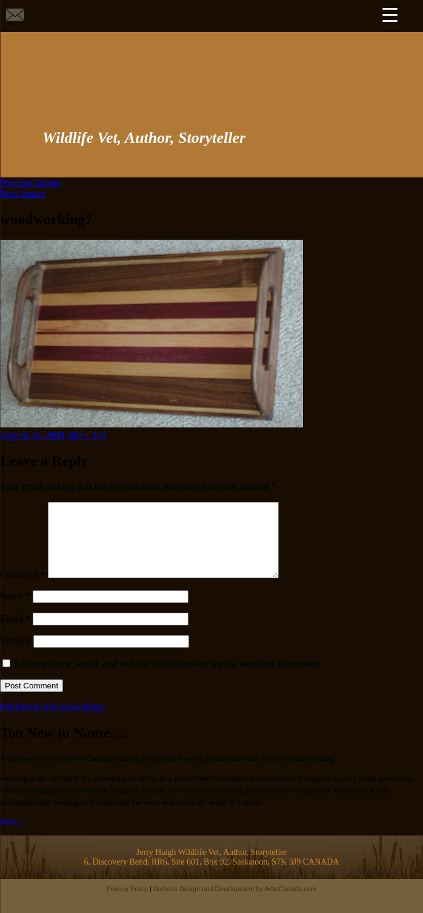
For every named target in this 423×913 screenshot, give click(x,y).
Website (15, 655)
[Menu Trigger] (390, 14)
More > (12, 835)
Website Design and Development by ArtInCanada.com (234, 903)
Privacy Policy (127, 903)
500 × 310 (86, 435)
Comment (22, 589)
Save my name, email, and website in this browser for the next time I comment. (168, 678)
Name (15, 610)
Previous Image (30, 182)
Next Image (22, 193)
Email (15, 633)
